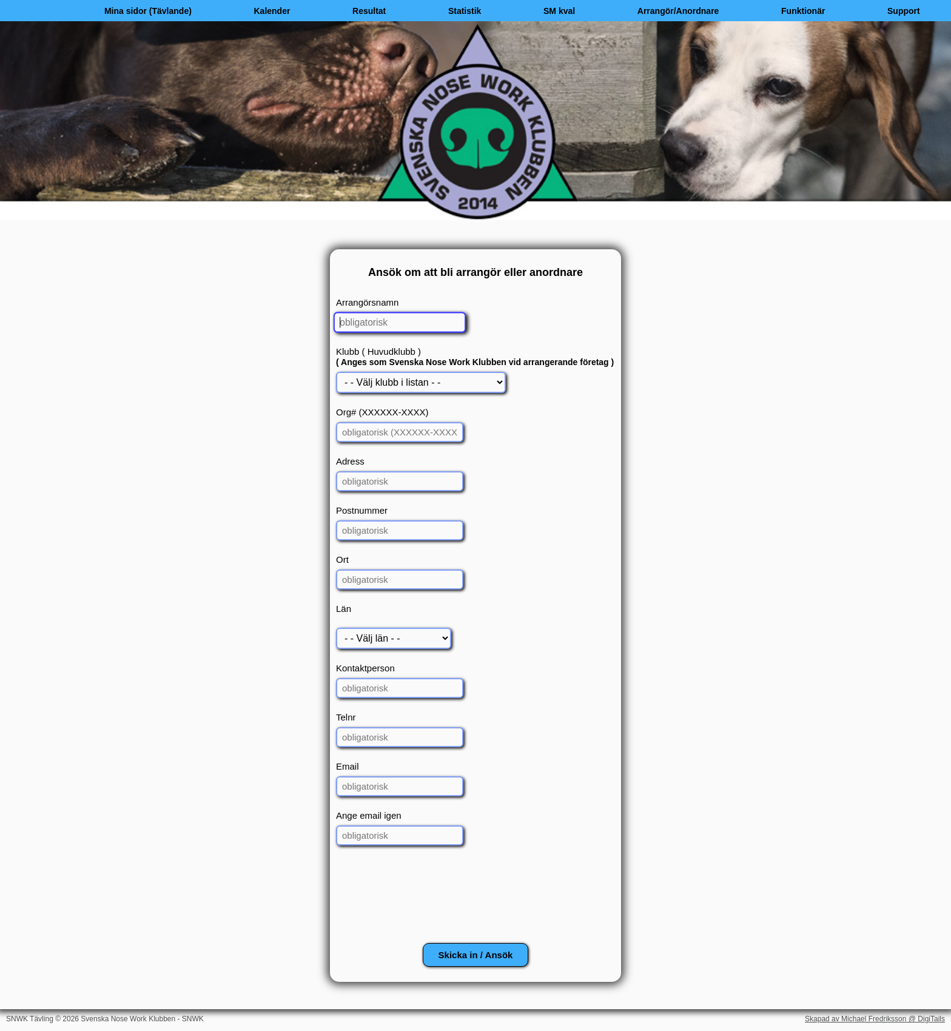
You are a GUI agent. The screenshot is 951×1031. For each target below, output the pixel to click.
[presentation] (475, 899)
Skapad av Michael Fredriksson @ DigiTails (875, 1019)
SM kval (559, 11)
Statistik (464, 11)
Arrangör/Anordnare (678, 11)
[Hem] (36, 10)
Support (903, 11)
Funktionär (803, 11)
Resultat (369, 11)
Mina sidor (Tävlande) (148, 11)
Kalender (272, 11)
